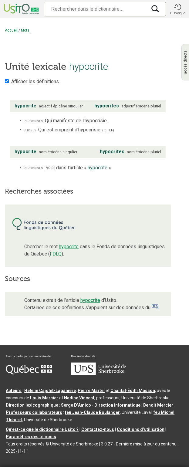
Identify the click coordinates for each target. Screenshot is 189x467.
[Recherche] (95, 9)
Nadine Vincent (79, 397)
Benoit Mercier (158, 405)
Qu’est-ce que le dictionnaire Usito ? (42, 429)
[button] (177, 9)
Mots (25, 30)
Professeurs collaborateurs (34, 412)
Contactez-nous (97, 429)
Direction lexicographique (32, 405)
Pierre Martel (91, 390)
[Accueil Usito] (20, 9)
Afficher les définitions (35, 81)
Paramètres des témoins (31, 436)
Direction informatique (117, 405)
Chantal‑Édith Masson (132, 390)
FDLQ (56, 254)
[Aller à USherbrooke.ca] (98, 373)
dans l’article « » (78, 168)
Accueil (11, 30)
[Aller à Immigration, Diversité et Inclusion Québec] (29, 373)
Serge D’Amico (76, 405)
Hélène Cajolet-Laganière (50, 390)
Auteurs (14, 390)
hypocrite (69, 246)
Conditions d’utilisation (140, 429)
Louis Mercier (44, 397)
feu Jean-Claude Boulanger (92, 412)
